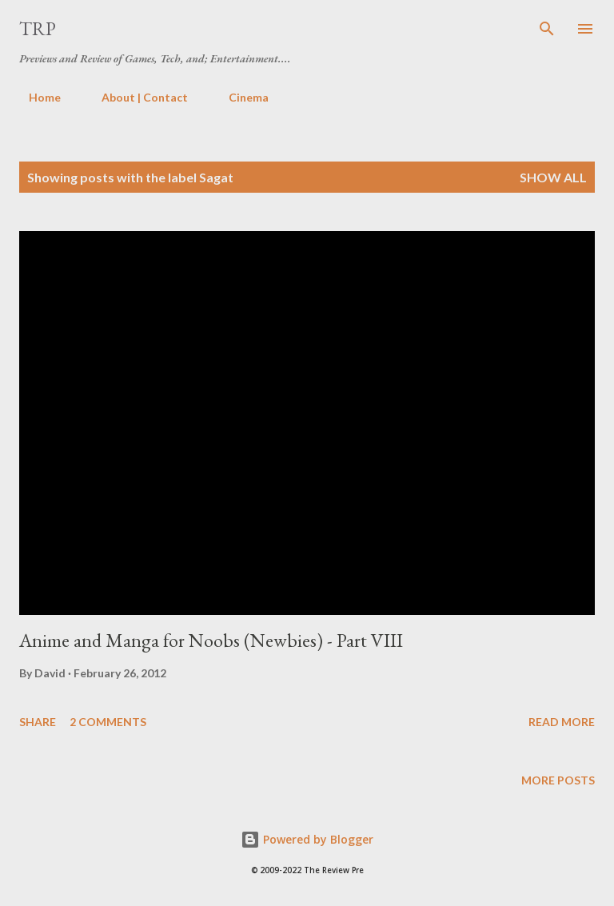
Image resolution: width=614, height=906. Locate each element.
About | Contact (135, 97)
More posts (558, 780)
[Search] (546, 28)
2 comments (108, 721)
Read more (561, 721)
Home (35, 97)
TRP (37, 28)
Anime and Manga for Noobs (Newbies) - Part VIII (211, 640)
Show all (553, 177)
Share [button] (37, 721)
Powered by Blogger (307, 839)
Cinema (239, 97)
